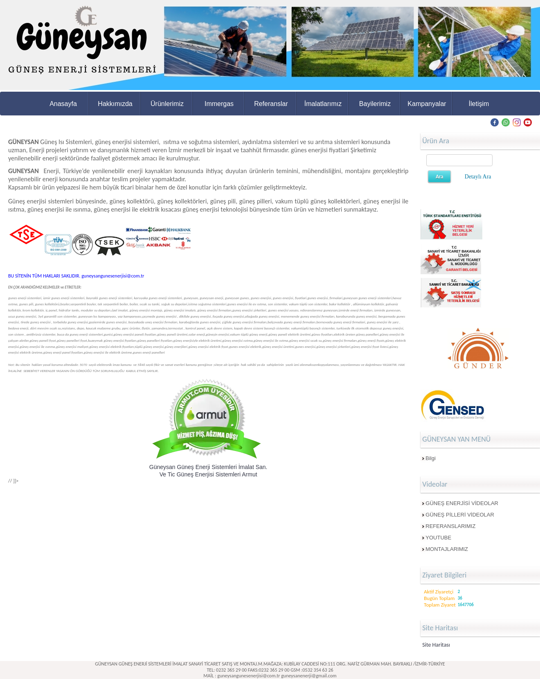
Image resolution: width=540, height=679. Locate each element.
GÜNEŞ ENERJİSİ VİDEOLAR (461, 503)
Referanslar (271, 103)
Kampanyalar (426, 103)
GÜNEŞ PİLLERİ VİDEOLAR (459, 515)
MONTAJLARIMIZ (446, 549)
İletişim (479, 103)
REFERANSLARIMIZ (450, 526)
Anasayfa (63, 103)
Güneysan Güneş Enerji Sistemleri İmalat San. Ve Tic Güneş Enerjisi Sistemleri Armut (208, 470)
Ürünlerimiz (167, 103)
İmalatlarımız (323, 103)
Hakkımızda (115, 103)
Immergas (219, 103)
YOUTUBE (438, 538)
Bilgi (430, 458)
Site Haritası (436, 644)
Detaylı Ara (478, 177)
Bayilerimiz (375, 103)
